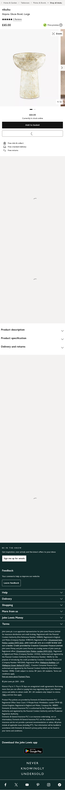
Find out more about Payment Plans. (16, 677)
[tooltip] (61, 25)
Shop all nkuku (56, 3)
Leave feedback (11, 583)
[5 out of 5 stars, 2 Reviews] (12, 19)
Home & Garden (10, 3)
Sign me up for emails (14, 558)
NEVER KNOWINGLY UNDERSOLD (32, 768)
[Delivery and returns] (32, 347)
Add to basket (32, 125)
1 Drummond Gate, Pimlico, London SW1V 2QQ (34, 651)
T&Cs (4, 695)
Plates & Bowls (39, 3)
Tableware (25, 3)
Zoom (57, 33)
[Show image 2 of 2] (62, 68)
